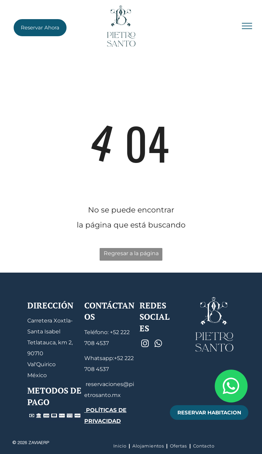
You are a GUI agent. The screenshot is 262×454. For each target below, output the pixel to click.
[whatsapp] (158, 344)
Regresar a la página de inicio (131, 255)
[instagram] (145, 344)
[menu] (247, 26)
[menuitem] (120, 446)
